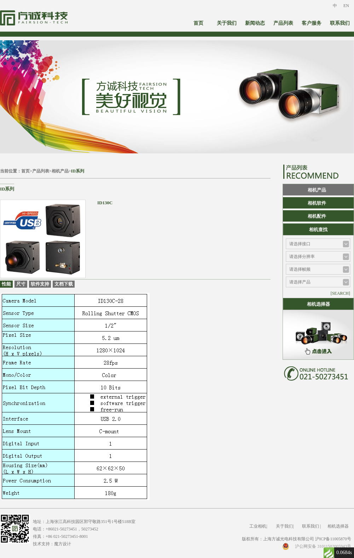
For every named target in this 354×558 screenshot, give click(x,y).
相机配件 (317, 216)
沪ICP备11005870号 (333, 538)
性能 (6, 284)
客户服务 (311, 23)
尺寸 (20, 284)
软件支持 (40, 284)
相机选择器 (338, 526)
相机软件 (317, 203)
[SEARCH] (340, 293)
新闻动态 (255, 23)
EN (346, 5)
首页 (198, 23)
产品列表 (283, 23)
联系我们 (340, 23)
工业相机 (257, 526)
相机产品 (60, 171)
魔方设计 (62, 543)
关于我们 (227, 23)
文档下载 (63, 284)
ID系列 (77, 171)
